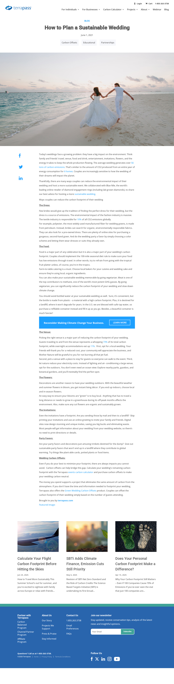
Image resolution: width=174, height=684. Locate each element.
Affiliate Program (21, 640)
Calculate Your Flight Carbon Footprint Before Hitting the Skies (36, 563)
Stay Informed (49, 638)
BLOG (87, 21)
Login (139, 3)
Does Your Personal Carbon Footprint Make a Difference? (135, 563)
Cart (151, 3)
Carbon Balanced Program (22, 624)
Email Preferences (72, 627)
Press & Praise (49, 633)
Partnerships (107, 42)
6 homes (68, 171)
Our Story (47, 620)
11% (93, 346)
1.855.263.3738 (73, 620)
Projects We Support (48, 627)
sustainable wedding (85, 194)
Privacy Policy (47, 657)
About (144, 9)
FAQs (69, 633)
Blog (166, 9)
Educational (89, 42)
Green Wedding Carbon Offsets (80, 490)
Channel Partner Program (25, 633)
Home (36, 657)
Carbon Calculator (112, 9)
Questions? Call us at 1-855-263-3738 (34, 653)
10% (79, 219)
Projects (131, 9)
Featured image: (47, 504)
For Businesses (90, 9)
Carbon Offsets (69, 42)
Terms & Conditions (62, 657)
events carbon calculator (80, 472)
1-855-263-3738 (162, 3)
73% (105, 341)
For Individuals (69, 9)
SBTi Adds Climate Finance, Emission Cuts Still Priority (85, 563)
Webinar (157, 9)
